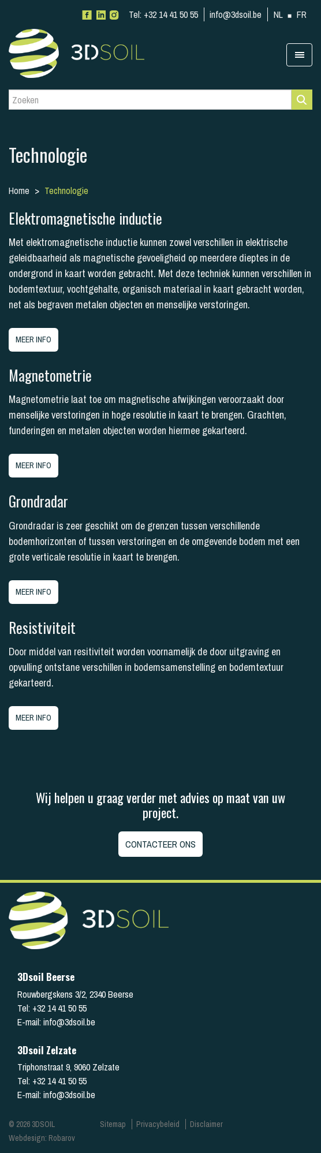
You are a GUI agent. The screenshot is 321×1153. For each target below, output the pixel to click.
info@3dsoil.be (236, 14)
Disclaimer (206, 1124)
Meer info (33, 339)
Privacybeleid (158, 1124)
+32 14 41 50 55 (163, 14)
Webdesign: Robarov (42, 1138)
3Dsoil (95, 53)
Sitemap (113, 1124)
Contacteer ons (160, 844)
